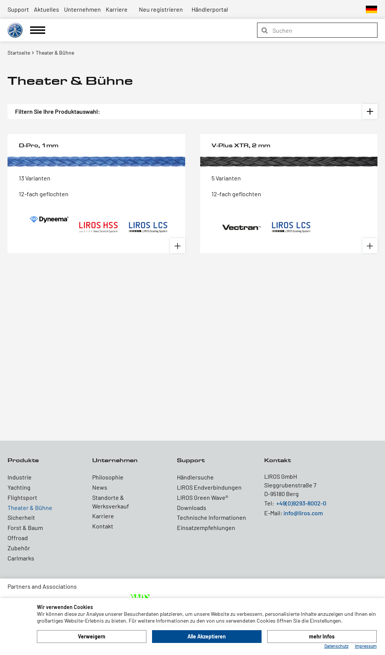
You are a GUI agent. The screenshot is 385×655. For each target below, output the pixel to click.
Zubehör (19, 547)
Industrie (20, 477)
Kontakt (102, 526)
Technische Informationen (211, 517)
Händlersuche (195, 477)
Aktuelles (46, 9)
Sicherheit (21, 517)
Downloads (191, 507)
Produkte (23, 460)
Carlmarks (21, 558)
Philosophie (107, 477)
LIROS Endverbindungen (209, 487)
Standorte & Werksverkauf (110, 502)
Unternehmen (82, 9)
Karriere (117, 9)
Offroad (18, 537)
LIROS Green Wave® (202, 497)
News (99, 487)
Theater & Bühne (30, 507)
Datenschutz (336, 646)
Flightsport (22, 497)
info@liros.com (303, 512)
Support (18, 9)
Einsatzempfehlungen (206, 527)
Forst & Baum (25, 527)
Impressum (366, 646)
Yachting (19, 487)
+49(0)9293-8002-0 (301, 503)
